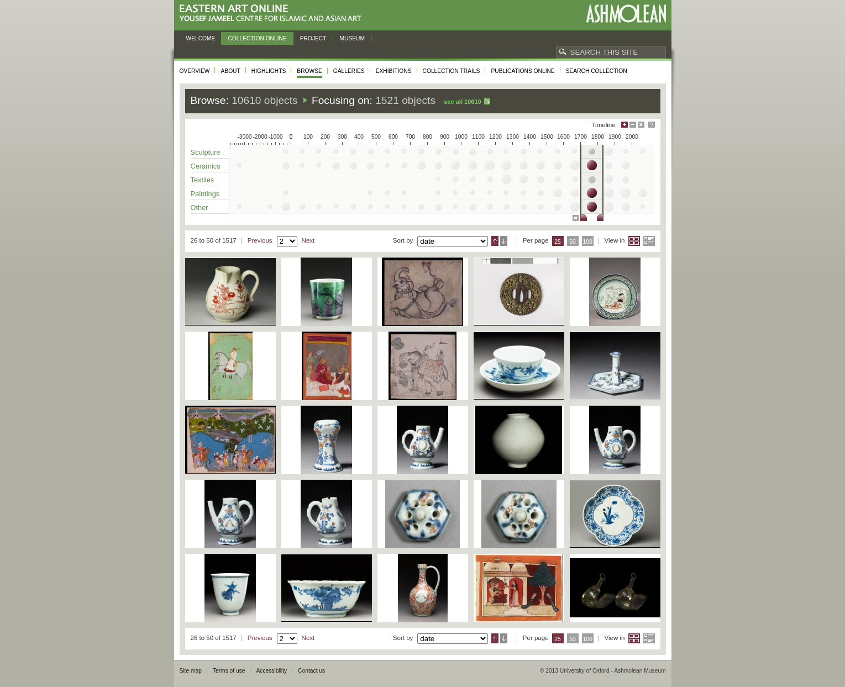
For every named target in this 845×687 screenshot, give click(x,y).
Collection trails (451, 71)
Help (651, 125)
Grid (634, 241)
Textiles (202, 180)
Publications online (522, 71)
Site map (191, 671)
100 (587, 242)
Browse (309, 71)
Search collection (596, 71)
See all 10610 (462, 101)
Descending (503, 241)
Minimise (632, 125)
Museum (352, 38)
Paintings (205, 194)
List (649, 241)
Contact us (311, 671)
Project (313, 38)
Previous (260, 240)
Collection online (257, 38)
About (230, 71)
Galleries (349, 71)
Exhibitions (394, 71)
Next (308, 240)
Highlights (268, 71)
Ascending (494, 241)
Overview (195, 71)
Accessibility (271, 671)
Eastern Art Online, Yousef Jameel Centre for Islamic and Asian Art (273, 13)
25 (557, 242)
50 (572, 242)
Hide (641, 125)
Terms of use (229, 671)
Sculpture (206, 152)
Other (199, 207)
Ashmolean (626, 13)
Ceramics (206, 166)
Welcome (201, 38)
